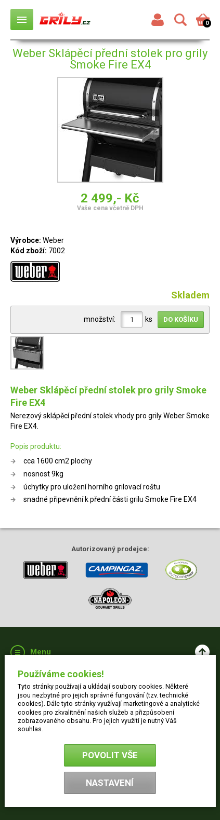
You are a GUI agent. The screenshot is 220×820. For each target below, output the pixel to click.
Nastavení (110, 782)
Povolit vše (110, 755)
